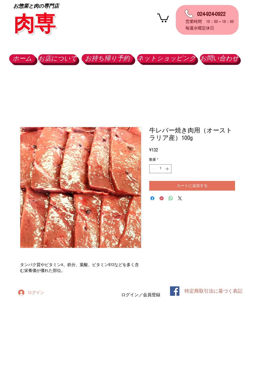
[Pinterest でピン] (161, 198)
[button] (163, 17)
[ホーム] (22, 58)
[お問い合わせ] (219, 58)
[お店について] (57, 58)
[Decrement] (153, 169)
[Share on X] (180, 198)
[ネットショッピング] (166, 58)
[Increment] (168, 169)
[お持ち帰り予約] (107, 58)
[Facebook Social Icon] (174, 291)
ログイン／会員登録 (140, 294)
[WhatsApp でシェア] (171, 198)
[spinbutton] (160, 169)
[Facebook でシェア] (152, 198)
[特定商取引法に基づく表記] (213, 291)
